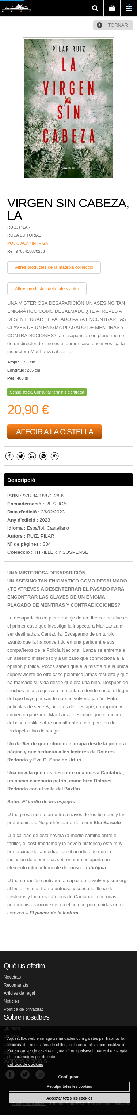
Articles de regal (19, 993)
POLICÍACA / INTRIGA (27, 243)
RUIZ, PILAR (19, 227)
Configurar (68, 1077)
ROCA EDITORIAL (24, 235)
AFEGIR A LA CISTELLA (54, 431)
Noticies (11, 1001)
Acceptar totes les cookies (69, 1098)
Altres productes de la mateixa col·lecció (54, 267)
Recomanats (16, 985)
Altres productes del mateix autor (47, 288)
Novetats (12, 977)
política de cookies (25, 1064)
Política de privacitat (23, 1009)
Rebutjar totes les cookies (69, 1087)
